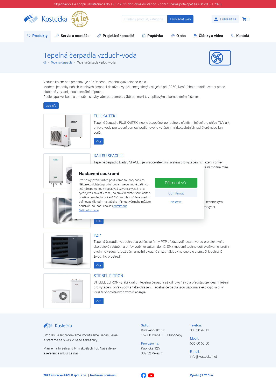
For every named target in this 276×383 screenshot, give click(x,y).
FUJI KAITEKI (105, 116)
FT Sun (206, 375)
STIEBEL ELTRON (108, 275)
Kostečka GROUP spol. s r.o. (69, 375)
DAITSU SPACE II (108, 155)
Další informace (89, 210)
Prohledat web (180, 19)
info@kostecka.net (203, 356)
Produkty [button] (39, 35)
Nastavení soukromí (103, 375)
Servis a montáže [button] (72, 35)
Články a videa (208, 35)
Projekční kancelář (115, 35)
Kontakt (240, 35)
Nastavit (176, 202)
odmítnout (120, 206)
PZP (97, 235)
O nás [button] (178, 35)
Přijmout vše (176, 182)
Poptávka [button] (152, 35)
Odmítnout (176, 193)
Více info (50, 106)
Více (98, 141)
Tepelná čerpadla (61, 62)
